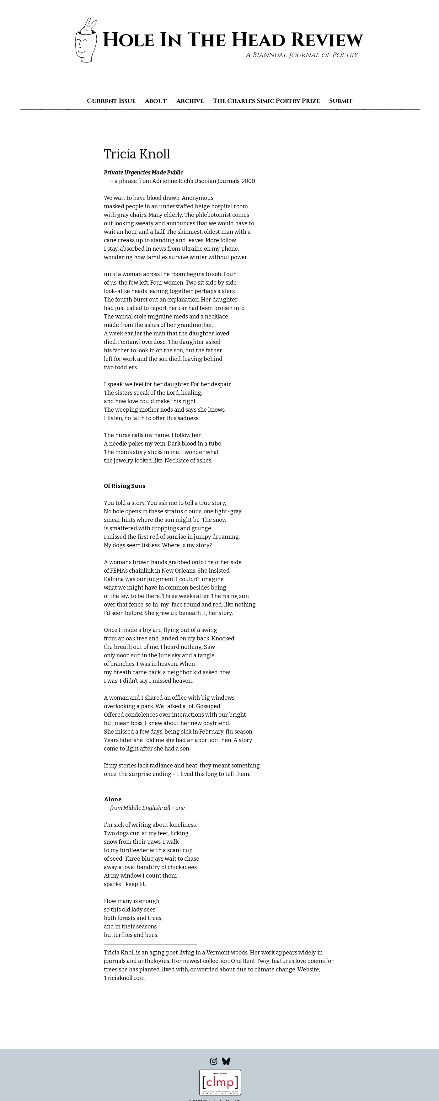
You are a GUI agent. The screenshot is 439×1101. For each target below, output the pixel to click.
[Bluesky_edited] (226, 1061)
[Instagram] (213, 1061)
